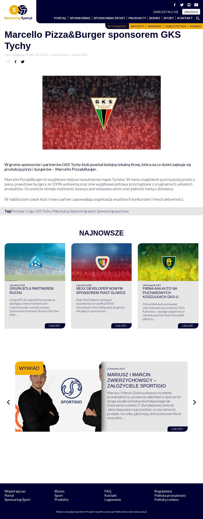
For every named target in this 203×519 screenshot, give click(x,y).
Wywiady (155, 26)
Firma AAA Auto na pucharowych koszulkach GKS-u (160, 293)
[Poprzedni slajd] (8, 402)
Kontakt (185, 18)
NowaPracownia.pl (104, 511)
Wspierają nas (15, 491)
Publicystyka (175, 26)
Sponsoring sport (83, 211)
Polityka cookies (166, 499)
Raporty (137, 26)
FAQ (107, 491)
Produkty (137, 18)
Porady (195, 26)
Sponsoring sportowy (113, 211)
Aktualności (117, 26)
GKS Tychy (43, 211)
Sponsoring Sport (109, 18)
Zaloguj (191, 12)
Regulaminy (163, 491)
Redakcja (18, 54)
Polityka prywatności (170, 495)
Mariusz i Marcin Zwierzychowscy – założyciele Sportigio (136, 380)
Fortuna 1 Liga (23, 211)
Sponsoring (80, 18)
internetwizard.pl (137, 511)
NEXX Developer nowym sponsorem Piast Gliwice (101, 291)
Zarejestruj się (165, 12)
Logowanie (112, 499)
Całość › (55, 325)
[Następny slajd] (195, 402)
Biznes (154, 18)
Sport (168, 18)
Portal (60, 18)
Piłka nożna (60, 211)
